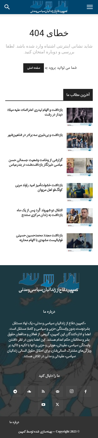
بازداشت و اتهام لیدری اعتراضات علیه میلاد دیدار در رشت (34, 112)
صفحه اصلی (33, 68)
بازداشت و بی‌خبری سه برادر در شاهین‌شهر (35, 135)
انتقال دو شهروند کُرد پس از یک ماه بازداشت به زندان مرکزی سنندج (39, 212)
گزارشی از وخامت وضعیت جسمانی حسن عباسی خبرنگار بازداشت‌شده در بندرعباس (35, 162)
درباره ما (14, 422)
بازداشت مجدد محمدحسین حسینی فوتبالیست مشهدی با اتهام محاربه (39, 237)
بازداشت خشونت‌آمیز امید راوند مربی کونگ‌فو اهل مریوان (38, 187)
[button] (89, 7)
